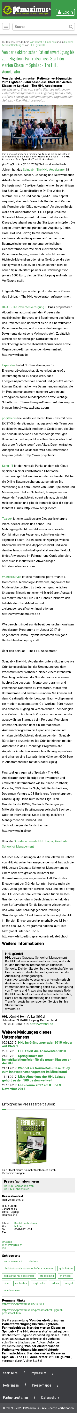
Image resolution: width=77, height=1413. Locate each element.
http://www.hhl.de (41, 1024)
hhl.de (18, 1226)
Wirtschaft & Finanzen (43, 42)
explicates (21, 1283)
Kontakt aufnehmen (26, 1223)
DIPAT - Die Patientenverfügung (23, 307)
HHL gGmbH (37, 45)
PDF (4, 1247)
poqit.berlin (9, 418)
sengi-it (69, 1283)
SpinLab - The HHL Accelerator (44, 169)
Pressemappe (41, 1385)
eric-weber (65, 1275)
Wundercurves (11, 577)
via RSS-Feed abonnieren (19, 1185)
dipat (6, 1283)
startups (33, 1261)
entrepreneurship (13, 1261)
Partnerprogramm (15, 1397)
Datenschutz (50, 1397)
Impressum (38, 1373)
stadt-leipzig (47, 1275)
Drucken (7, 1241)
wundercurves (12, 1290)
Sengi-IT (7, 466)
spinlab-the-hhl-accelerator (19, 1275)
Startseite (10, 1373)
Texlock (7, 518)
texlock (55, 1283)
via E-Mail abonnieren (16, 1188)
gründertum (66, 1268)
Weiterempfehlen (12, 1244)
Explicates (9, 365)
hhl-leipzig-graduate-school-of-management (29, 1268)
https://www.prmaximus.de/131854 (23, 1303)
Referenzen (11, 1385)
